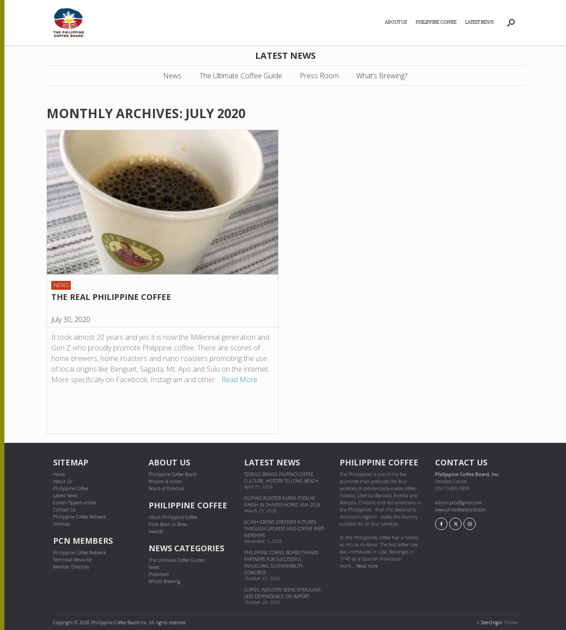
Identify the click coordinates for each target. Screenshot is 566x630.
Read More (239, 379)
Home (59, 474)
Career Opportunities (74, 502)
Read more (367, 566)
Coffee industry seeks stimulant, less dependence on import (282, 593)
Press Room (319, 76)
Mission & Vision (165, 481)
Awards (156, 531)
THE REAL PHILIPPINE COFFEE (111, 297)
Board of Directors (166, 488)
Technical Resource (72, 560)
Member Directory (71, 567)
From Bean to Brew (168, 524)
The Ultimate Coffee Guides (177, 560)
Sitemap (61, 524)
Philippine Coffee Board (173, 474)
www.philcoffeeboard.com (460, 510)
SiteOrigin (491, 622)
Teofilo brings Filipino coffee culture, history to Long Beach (281, 477)
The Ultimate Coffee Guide (240, 76)
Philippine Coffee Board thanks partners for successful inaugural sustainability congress (281, 562)
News (172, 76)
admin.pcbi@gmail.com (458, 502)
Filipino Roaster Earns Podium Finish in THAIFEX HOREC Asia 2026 (282, 501)
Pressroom (159, 574)
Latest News (479, 22)
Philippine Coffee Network (79, 517)
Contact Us (64, 510)
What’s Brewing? (381, 76)
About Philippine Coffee (173, 517)
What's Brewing (164, 581)
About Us (396, 22)
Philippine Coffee (436, 22)
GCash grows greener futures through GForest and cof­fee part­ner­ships (284, 528)
